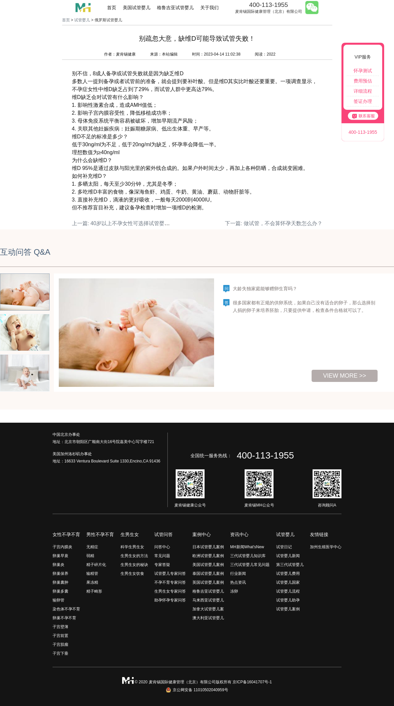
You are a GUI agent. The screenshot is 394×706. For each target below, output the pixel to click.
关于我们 (209, 7)
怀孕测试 (363, 70)
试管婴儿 (82, 20)
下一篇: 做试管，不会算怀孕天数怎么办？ (273, 223)
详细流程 (363, 91)
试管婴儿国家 (288, 582)
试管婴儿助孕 (288, 600)
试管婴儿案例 (288, 609)
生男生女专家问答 (170, 591)
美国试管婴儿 (136, 7)
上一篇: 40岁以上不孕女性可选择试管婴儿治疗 (126, 223)
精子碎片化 (96, 564)
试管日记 (284, 547)
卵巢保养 (60, 573)
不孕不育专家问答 (170, 582)
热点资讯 (238, 582)
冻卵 (234, 591)
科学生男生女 (132, 547)
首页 (111, 7)
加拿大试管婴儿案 (208, 609)
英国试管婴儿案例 (208, 582)
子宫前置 (60, 635)
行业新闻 (238, 573)
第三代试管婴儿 (290, 564)
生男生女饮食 (132, 573)
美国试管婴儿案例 (208, 564)
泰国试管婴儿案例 (208, 573)
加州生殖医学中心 (325, 547)
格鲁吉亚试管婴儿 (175, 7)
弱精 (90, 555)
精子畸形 (94, 591)
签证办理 (363, 101)
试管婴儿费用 (288, 573)
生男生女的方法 (134, 555)
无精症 (92, 547)
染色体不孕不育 (66, 609)
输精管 (92, 573)
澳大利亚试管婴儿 (208, 618)
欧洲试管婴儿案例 (208, 555)
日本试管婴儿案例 (208, 547)
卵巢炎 (58, 564)
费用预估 (363, 80)
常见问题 (162, 555)
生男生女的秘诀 (134, 564)
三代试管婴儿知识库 (248, 555)
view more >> (344, 375)
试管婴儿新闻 (288, 555)
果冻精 (92, 582)
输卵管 (58, 600)
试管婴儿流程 (288, 591)
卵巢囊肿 (60, 582)
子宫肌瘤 (60, 644)
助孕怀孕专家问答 (170, 600)
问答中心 (162, 547)
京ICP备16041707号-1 (252, 682)
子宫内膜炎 (62, 547)
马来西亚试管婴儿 (208, 600)
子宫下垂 (60, 653)
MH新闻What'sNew (247, 547)
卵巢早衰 (60, 555)
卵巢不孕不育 (64, 618)
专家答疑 (162, 564)
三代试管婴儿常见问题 (250, 564)
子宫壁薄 (60, 626)
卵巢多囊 (60, 591)
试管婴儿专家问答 (170, 573)
